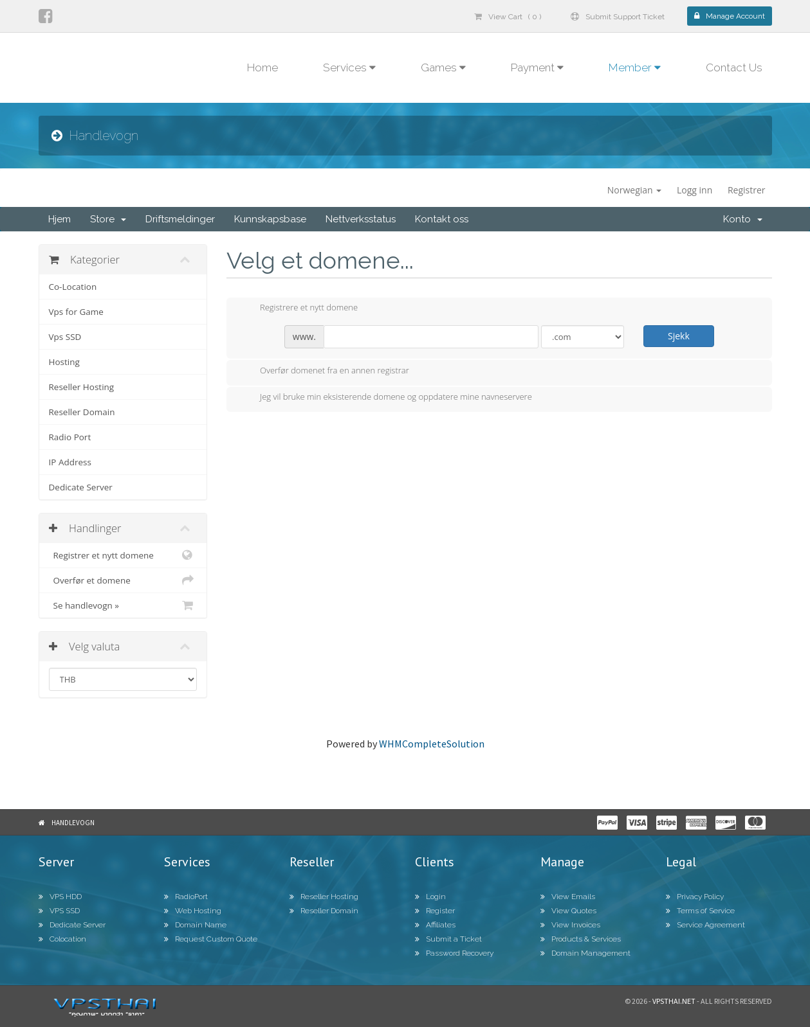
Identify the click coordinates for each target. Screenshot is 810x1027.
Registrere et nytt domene (298, 308)
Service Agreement (705, 924)
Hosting (64, 362)
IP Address (70, 462)
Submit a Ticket (448, 938)
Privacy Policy (695, 896)
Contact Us (734, 67)
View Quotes (568, 910)
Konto (742, 219)
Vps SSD (65, 337)
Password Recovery (454, 953)
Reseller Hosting (82, 387)
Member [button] (635, 67)
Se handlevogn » (123, 605)
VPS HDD (60, 896)
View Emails (567, 896)
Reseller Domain (82, 412)
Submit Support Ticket (618, 16)
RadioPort (186, 896)
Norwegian (634, 190)
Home (262, 67)
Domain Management (585, 953)
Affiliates (435, 924)
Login (430, 896)
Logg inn (694, 190)
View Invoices (570, 924)
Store (108, 219)
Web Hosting (192, 910)
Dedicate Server (81, 487)
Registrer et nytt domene (123, 555)
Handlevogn (73, 822)
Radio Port (70, 437)
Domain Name (195, 924)
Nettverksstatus (361, 219)
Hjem (59, 219)
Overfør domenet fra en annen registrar (324, 371)
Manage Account (729, 16)
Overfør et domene (123, 580)
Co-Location (73, 286)
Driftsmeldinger (180, 219)
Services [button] (349, 67)
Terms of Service (700, 910)
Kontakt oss (441, 219)
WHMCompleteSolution (431, 743)
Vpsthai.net (673, 1001)
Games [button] (443, 67)
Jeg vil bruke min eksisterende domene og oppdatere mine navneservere (385, 398)
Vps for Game (76, 311)
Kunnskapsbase (270, 219)
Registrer (747, 190)
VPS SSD (59, 910)
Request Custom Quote (210, 938)
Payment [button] (537, 67)
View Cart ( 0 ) (507, 16)
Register (435, 910)
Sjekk (679, 336)
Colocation (62, 938)
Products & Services (580, 938)
